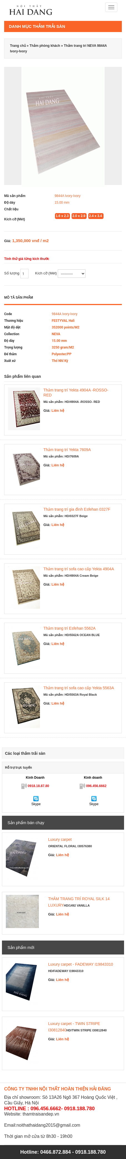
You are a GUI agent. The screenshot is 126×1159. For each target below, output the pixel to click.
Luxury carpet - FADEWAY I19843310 (80, 964)
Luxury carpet (60, 839)
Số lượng (16, 273)
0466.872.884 (55, 1152)
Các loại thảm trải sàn (25, 753)
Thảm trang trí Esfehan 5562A (70, 628)
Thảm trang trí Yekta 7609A (67, 449)
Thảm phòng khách (44, 46)
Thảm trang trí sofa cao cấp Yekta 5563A (79, 688)
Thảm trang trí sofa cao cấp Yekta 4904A (79, 569)
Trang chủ (18, 46)
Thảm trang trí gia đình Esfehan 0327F (77, 509)
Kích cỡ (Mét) (60, 273)
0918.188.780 (90, 1152)
